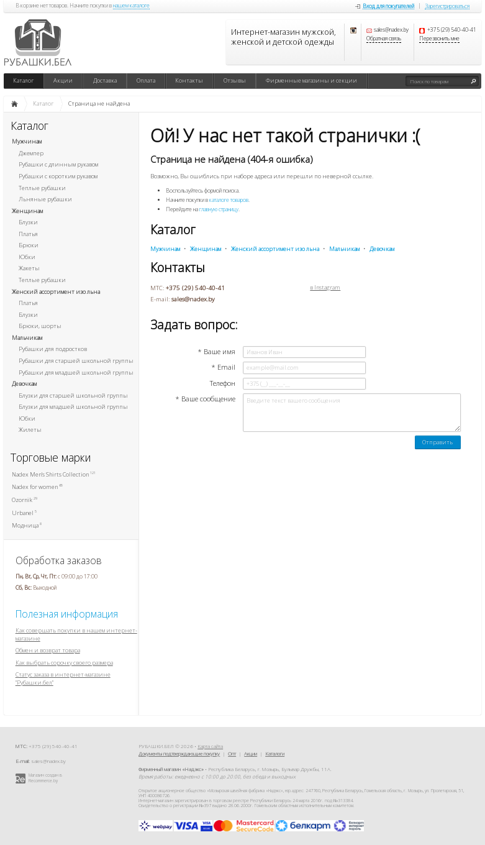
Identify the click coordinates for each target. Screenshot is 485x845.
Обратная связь (383, 39)
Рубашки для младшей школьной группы (76, 372)
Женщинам (27, 211)
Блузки (28, 222)
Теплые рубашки (42, 188)
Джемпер (31, 153)
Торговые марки (51, 457)
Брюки (29, 245)
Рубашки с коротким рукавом (58, 176)
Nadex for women (37, 487)
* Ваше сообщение (205, 399)
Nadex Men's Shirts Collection (54, 474)
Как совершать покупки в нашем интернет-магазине (76, 634)
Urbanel (24, 513)
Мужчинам (27, 141)
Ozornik (24, 500)
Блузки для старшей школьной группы (73, 395)
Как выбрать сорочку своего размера (64, 663)
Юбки (27, 257)
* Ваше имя (216, 351)
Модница (27, 525)
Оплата (146, 80)
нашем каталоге (131, 6)
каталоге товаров (228, 200)
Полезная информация (67, 614)
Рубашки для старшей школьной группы (76, 361)
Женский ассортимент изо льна (56, 292)
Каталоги (274, 753)
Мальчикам (27, 338)
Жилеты (30, 430)
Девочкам (24, 384)
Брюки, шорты (40, 326)
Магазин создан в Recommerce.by (45, 777)
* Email (223, 367)
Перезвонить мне (439, 39)
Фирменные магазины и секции (311, 80)
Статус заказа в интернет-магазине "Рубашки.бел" (63, 678)
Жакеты (29, 268)
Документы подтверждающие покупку (179, 753)
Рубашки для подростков (53, 349)
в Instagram (325, 287)
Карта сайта (210, 745)
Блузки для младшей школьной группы (73, 407)
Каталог (23, 80)
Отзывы (235, 80)
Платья (28, 234)
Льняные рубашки (45, 199)
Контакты (189, 80)
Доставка (105, 80)
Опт (232, 753)
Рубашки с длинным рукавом (58, 164)
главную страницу (218, 209)
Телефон (222, 383)
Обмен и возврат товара (48, 650)
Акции (63, 80)
